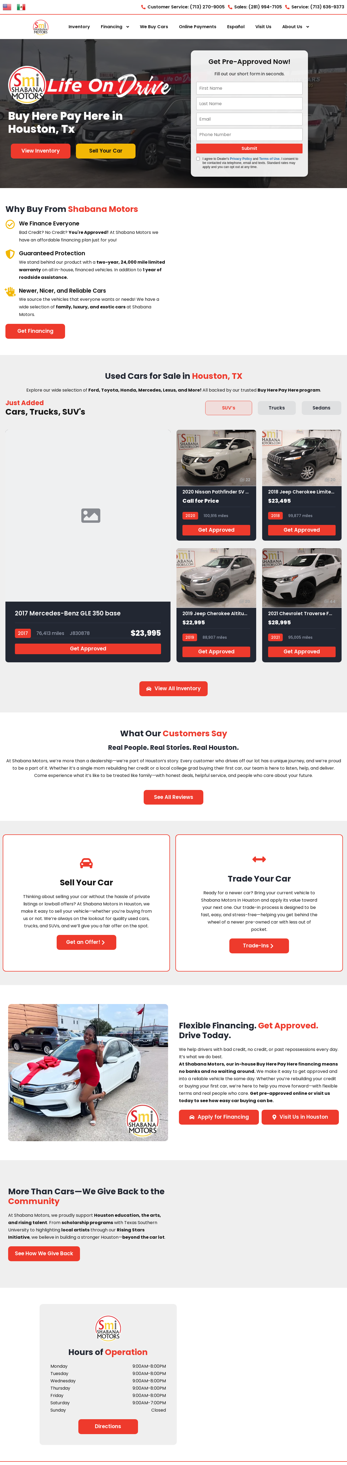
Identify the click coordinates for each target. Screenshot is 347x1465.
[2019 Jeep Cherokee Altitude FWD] (216, 608)
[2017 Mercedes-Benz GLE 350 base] (88, 548)
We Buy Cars (154, 27)
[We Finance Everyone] (10, 224)
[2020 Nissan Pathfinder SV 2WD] (216, 487)
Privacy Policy (241, 159)
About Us (292, 27)
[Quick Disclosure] (198, 158)
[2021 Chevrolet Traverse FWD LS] (302, 608)
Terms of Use (269, 159)
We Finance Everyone (54, 223)
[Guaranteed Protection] (10, 254)
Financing (111, 27)
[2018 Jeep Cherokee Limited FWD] (302, 487)
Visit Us (263, 27)
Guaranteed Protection (57, 253)
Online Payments (197, 27)
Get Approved (88, 652)
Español (236, 27)
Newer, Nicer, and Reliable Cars (71, 290)
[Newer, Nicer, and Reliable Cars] (10, 291)
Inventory (79, 27)
